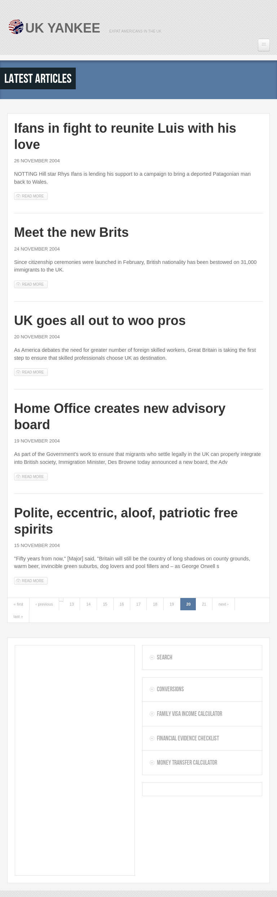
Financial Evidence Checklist (188, 738)
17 (138, 604)
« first (18, 604)
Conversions (170, 689)
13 (72, 604)
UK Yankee (62, 28)
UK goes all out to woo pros (100, 320)
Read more (35, 195)
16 (121, 604)
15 (105, 604)
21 (204, 604)
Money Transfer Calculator (187, 762)
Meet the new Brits (71, 232)
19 (172, 604)
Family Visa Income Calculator (189, 713)
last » (18, 616)
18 (155, 604)
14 (88, 604)
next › (224, 604)
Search (164, 657)
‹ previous (44, 604)
